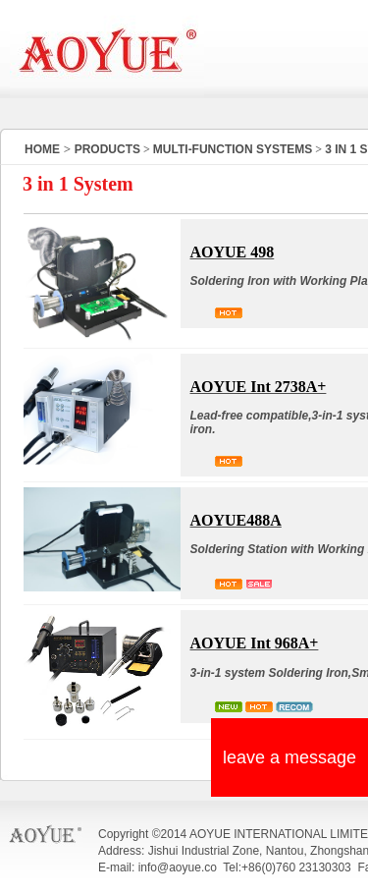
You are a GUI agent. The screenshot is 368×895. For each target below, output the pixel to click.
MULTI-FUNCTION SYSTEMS (232, 149)
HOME (42, 149)
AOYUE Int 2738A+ (258, 386)
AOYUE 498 (232, 252)
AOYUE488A (236, 520)
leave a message (289, 757)
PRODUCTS (107, 149)
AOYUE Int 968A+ (254, 643)
